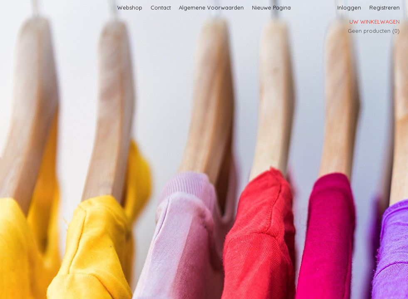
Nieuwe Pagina (271, 7)
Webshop (129, 7)
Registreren (384, 7)
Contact (161, 7)
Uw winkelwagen (374, 21)
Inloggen (349, 7)
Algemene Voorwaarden (211, 7)
